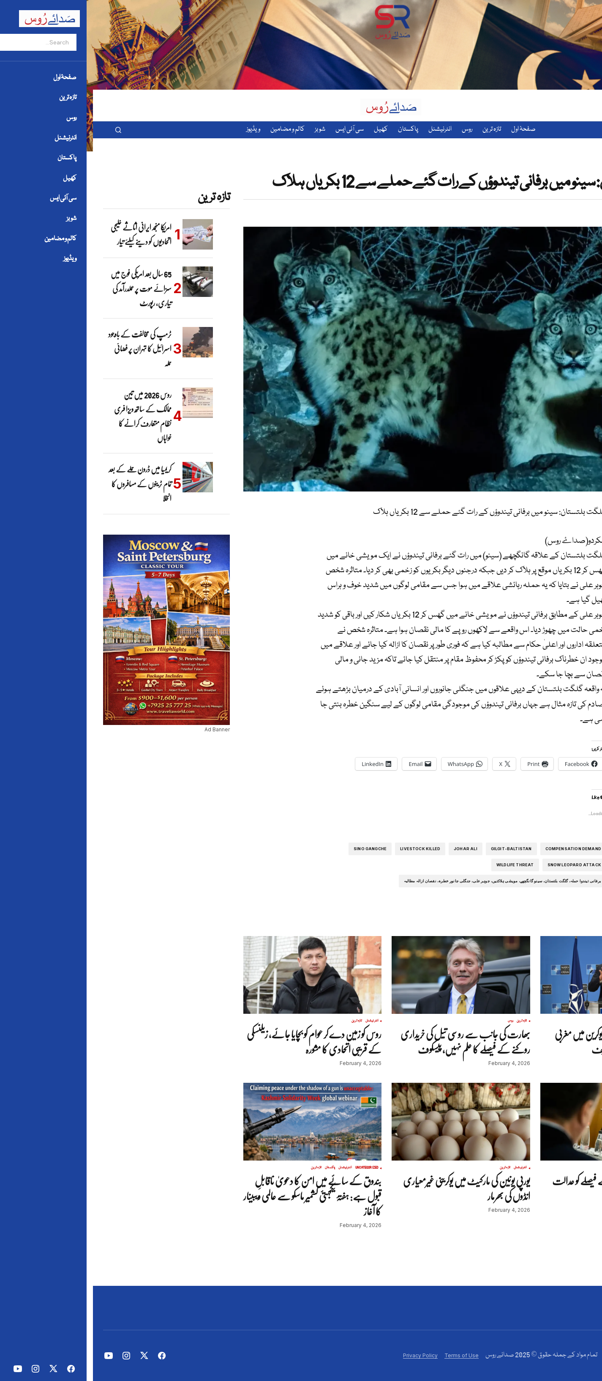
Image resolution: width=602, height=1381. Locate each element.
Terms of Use (368, 1355)
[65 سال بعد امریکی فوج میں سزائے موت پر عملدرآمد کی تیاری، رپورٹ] (105, 281)
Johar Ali (372, 848)
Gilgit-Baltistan (418, 848)
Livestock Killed (327, 848)
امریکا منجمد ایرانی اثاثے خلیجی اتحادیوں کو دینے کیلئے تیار (48, 234)
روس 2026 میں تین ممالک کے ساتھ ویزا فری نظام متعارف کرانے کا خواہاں (50, 416)
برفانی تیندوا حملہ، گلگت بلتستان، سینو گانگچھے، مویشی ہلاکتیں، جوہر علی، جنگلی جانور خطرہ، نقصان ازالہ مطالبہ (409, 881)
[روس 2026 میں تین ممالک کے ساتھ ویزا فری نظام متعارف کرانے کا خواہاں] (105, 402)
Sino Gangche (277, 848)
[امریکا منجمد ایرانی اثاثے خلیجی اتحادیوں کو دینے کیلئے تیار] (105, 234)
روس (418, 1021)
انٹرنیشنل (576, 1021)
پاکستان (577, 167)
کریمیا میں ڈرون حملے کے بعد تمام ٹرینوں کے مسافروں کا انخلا (47, 483)
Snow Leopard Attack (481, 864)
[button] (25, 129)
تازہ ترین (563, 167)
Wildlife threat (422, 864)
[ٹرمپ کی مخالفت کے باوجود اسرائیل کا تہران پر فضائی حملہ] (105, 342)
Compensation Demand (480, 848)
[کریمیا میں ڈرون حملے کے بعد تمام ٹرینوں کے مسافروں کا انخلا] (105, 477)
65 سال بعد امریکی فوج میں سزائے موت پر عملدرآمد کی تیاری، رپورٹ (48, 288)
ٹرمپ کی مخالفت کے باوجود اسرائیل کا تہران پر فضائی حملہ (47, 349)
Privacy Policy (327, 1355)
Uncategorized (274, 1168)
